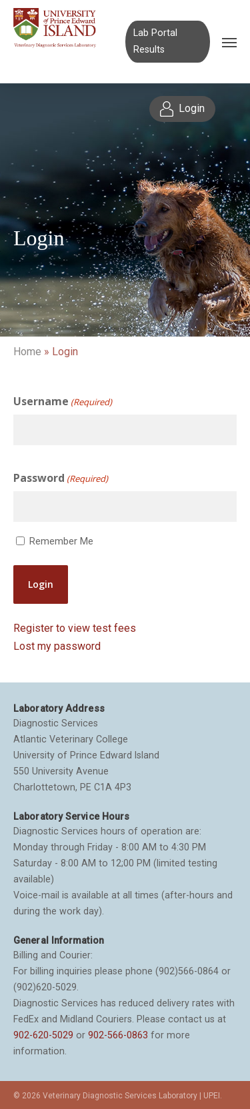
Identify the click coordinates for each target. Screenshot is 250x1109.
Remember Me (61, 541)
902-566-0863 (118, 1035)
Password (60, 479)
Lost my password (57, 646)
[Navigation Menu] (229, 42)
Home (27, 351)
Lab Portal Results (155, 41)
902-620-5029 (43, 1035)
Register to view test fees (74, 628)
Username (62, 402)
